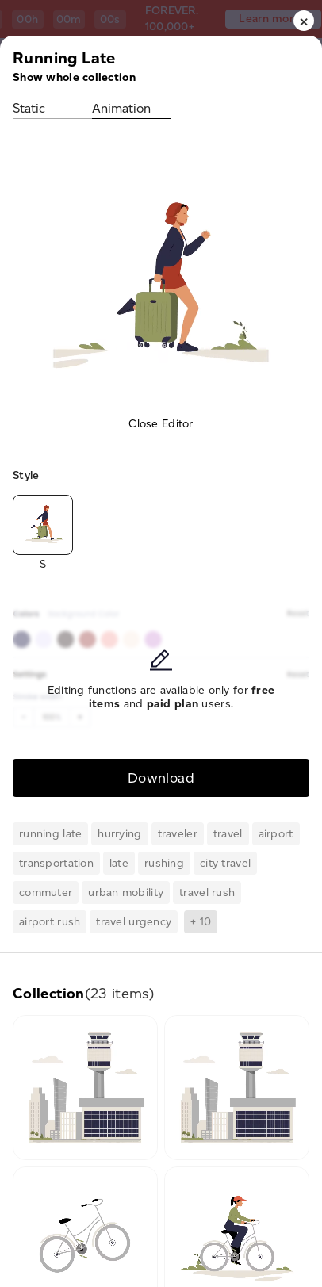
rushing (164, 863)
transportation (56, 863)
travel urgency (133, 922)
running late (50, 834)
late (118, 863)
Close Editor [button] (160, 424)
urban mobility (125, 892)
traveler (177, 834)
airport (276, 834)
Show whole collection (74, 77)
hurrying (119, 834)
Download (161, 777)
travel (228, 834)
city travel (225, 863)
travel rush (207, 892)
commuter (45, 892)
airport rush (49, 922)
